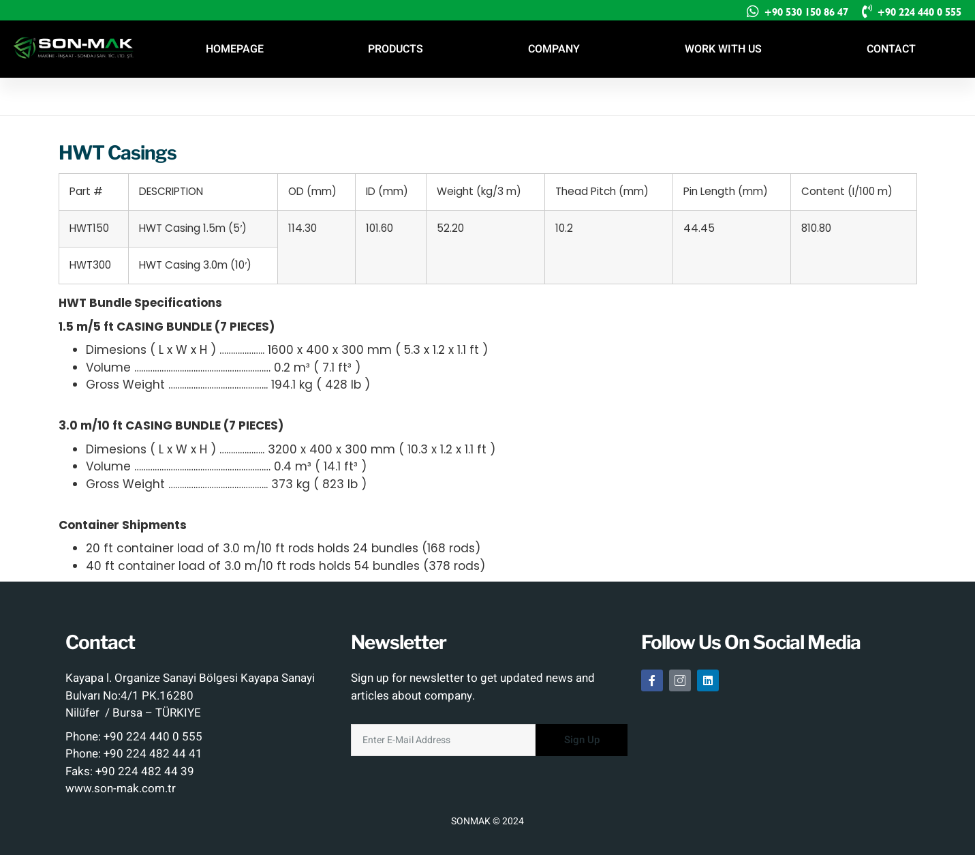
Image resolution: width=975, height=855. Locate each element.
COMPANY (554, 49)
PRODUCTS (395, 49)
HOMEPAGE (235, 49)
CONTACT (891, 49)
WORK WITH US (723, 49)
